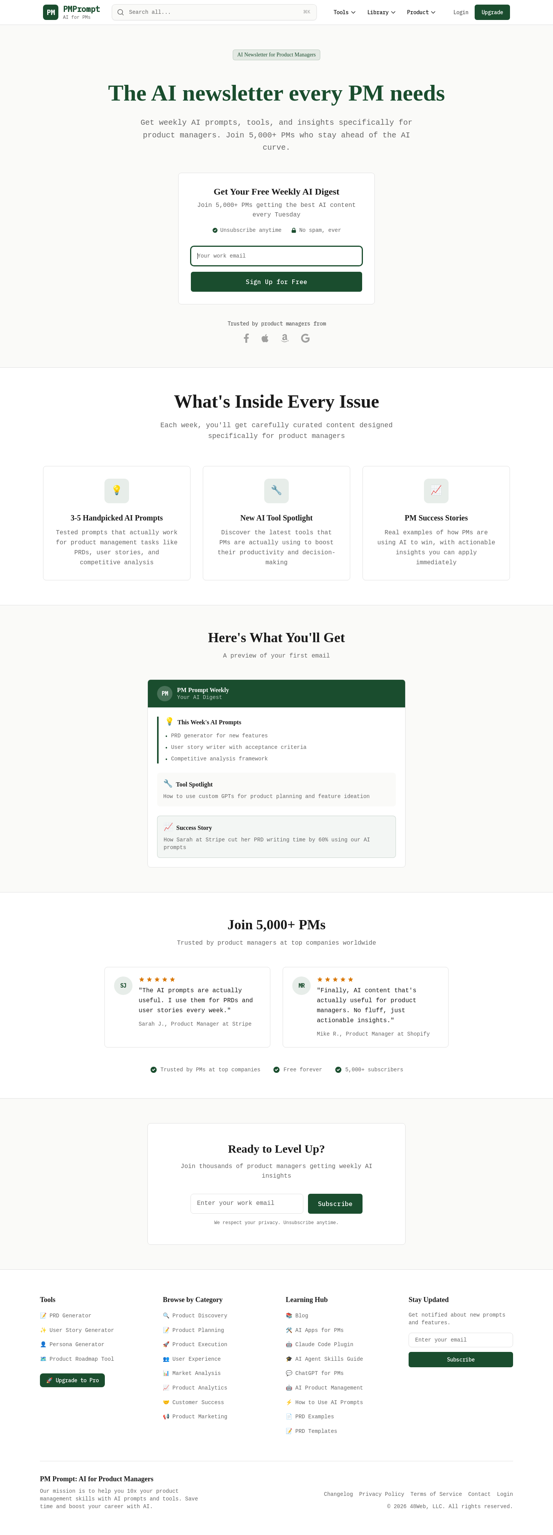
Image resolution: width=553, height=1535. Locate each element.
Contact (479, 1494)
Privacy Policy (381, 1494)
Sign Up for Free (276, 282)
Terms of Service (436, 1494)
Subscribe (335, 1204)
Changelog (338, 1494)
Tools (344, 12)
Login (461, 12)
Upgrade (492, 12)
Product (421, 12)
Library (381, 12)
